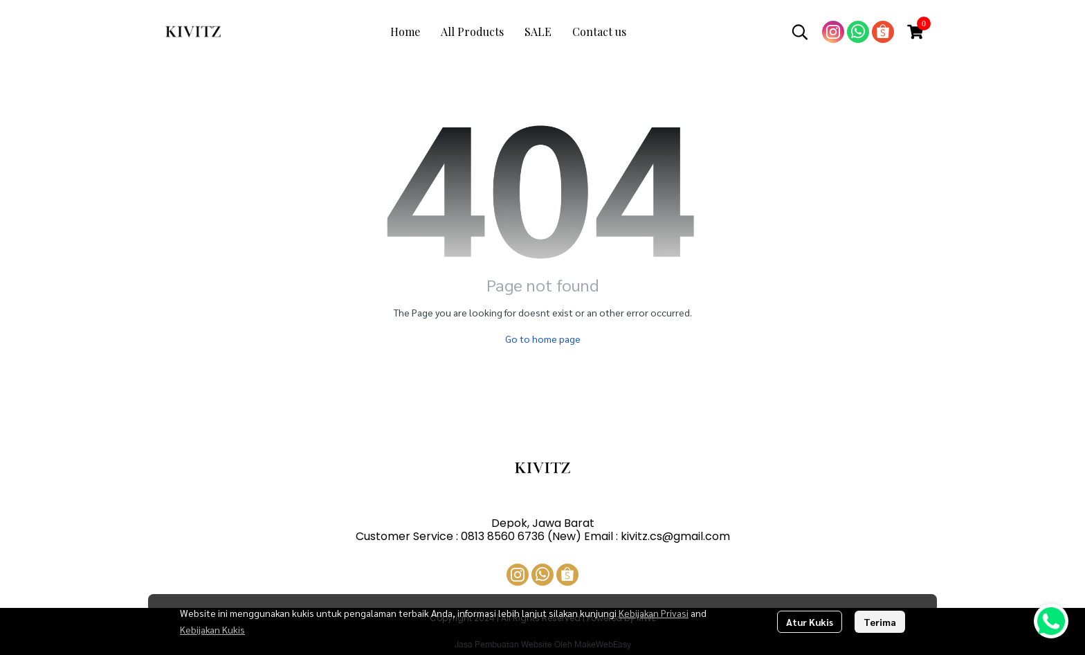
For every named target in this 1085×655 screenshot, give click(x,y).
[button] (800, 32)
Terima (880, 622)
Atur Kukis (809, 622)
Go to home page (543, 338)
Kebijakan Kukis (212, 629)
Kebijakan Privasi (654, 613)
